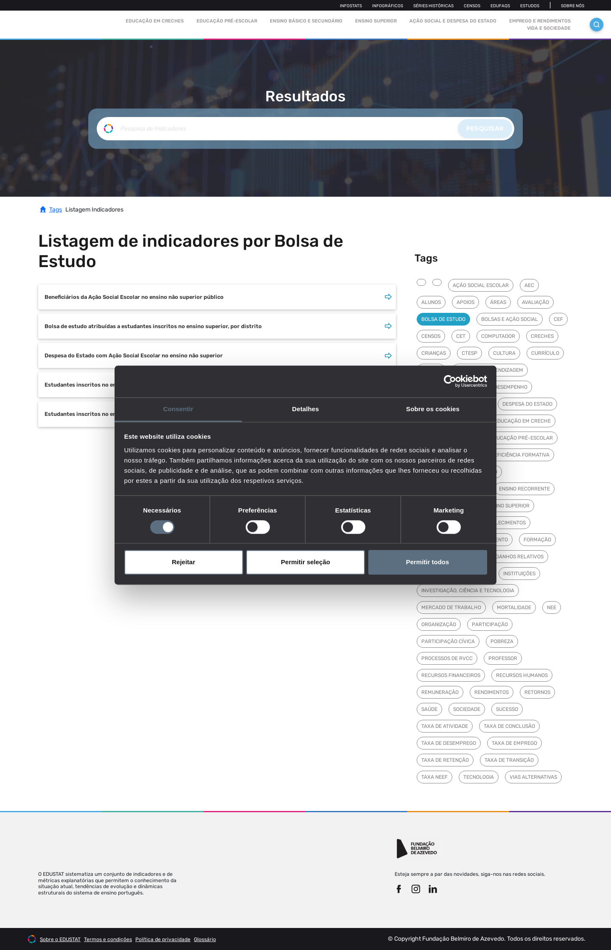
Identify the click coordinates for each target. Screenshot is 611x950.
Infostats (351, 5)
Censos (472, 5)
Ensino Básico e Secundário (306, 21)
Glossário (205, 939)
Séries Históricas (433, 5)
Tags (55, 209)
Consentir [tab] (178, 408)
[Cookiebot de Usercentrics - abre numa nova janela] (450, 381)
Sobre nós (572, 5)
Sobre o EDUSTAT (60, 939)
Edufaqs (500, 5)
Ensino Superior (376, 21)
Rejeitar (183, 562)
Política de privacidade (163, 939)
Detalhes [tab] (305, 408)
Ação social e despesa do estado (452, 21)
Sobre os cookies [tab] (433, 408)
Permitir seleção (305, 562)
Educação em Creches (155, 21)
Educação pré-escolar (226, 21)
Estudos (529, 5)
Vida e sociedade (549, 28)
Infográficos (387, 5)
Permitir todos (427, 562)
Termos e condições (108, 939)
